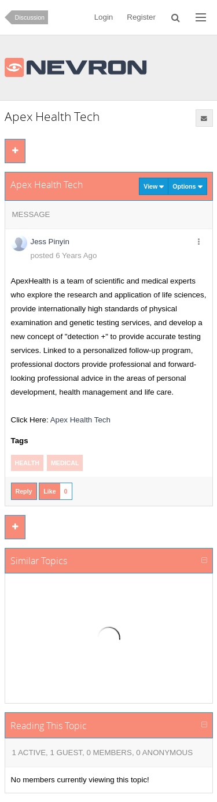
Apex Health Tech (80, 419)
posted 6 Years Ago (64, 255)
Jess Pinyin (50, 241)
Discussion (30, 17)
